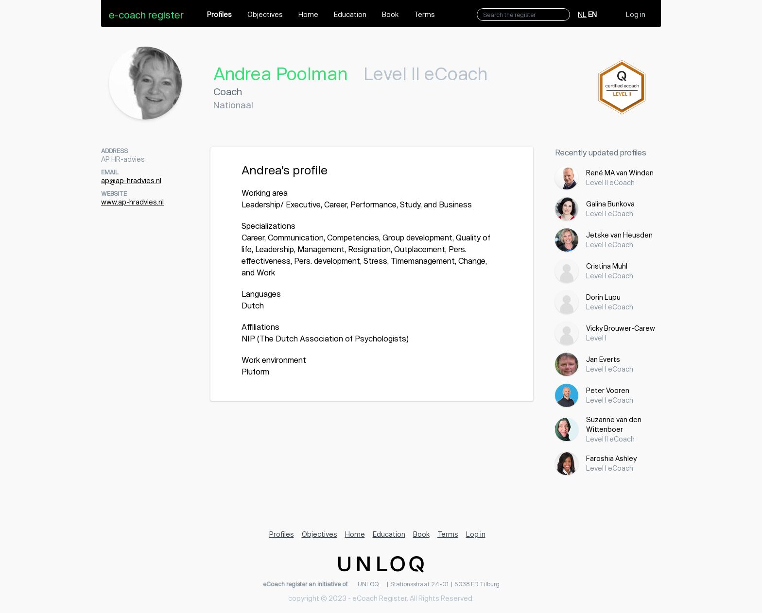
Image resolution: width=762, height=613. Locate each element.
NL (582, 14)
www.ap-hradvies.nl (132, 202)
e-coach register (146, 14)
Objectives (265, 14)
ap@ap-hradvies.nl (131, 180)
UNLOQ (368, 583)
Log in (635, 14)
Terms (424, 14)
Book (390, 14)
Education (350, 14)
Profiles (219, 14)
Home (308, 14)
